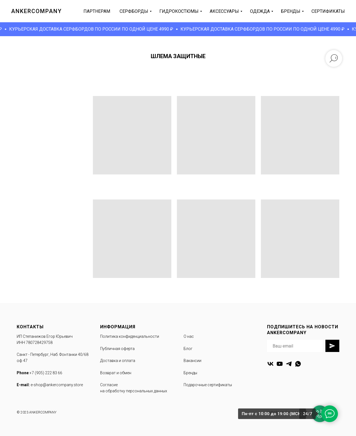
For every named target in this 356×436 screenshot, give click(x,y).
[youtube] (279, 363)
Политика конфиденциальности (129, 336)
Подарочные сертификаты (208, 385)
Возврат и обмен (115, 373)
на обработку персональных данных (133, 391)
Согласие (109, 385)
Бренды (190, 373)
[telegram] (288, 363)
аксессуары (224, 11)
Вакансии (192, 360)
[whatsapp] (298, 363)
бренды (290, 11)
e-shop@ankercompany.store (57, 385)
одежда (260, 11)
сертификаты (328, 11)
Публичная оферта (117, 348)
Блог (188, 348)
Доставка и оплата (117, 360)
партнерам (96, 11)
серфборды (134, 11)
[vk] (270, 363)
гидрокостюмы (179, 11)
